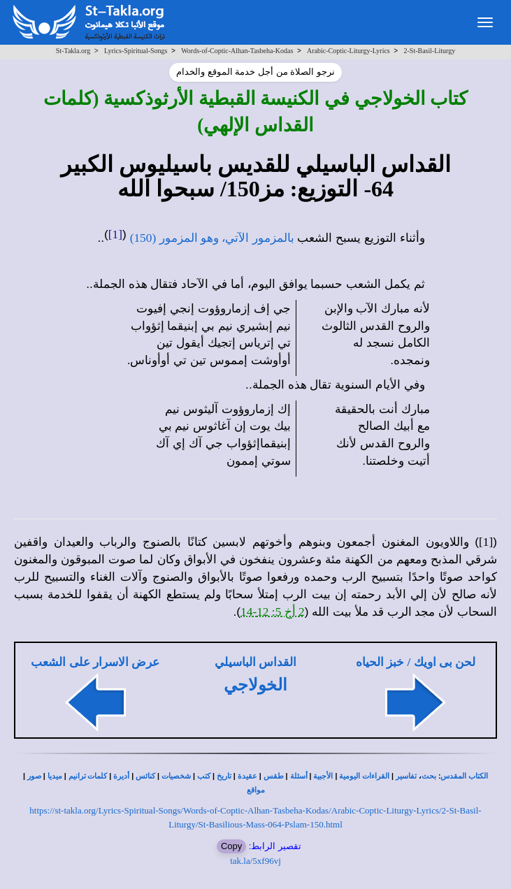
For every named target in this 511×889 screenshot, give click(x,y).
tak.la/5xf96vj (255, 860)
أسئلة (299, 776)
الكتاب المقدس (464, 776)
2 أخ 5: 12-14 (272, 612)
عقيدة (247, 776)
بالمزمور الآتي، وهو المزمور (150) (212, 238)
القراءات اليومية (364, 776)
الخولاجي (255, 685)
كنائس (145, 776)
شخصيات (176, 776)
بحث (429, 776)
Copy (231, 846)
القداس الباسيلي (255, 662)
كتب (203, 776)
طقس (274, 776)
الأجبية (323, 776)
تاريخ (224, 776)
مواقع (256, 790)
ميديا (55, 776)
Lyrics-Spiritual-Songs (136, 51)
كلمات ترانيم (88, 776)
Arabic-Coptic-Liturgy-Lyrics (348, 51)
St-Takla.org (73, 51)
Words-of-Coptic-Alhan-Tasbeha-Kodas (237, 51)
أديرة (121, 776)
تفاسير (406, 776)
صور (34, 776)
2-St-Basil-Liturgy (429, 51)
